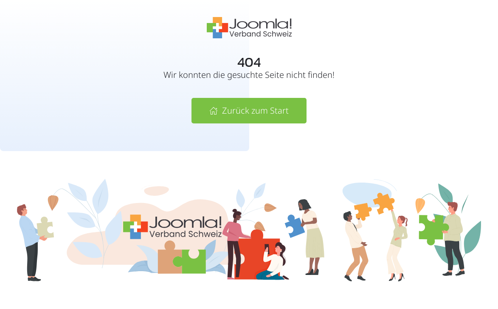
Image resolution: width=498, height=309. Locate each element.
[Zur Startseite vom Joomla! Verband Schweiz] (249, 26)
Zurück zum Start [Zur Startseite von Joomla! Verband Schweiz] (249, 110)
